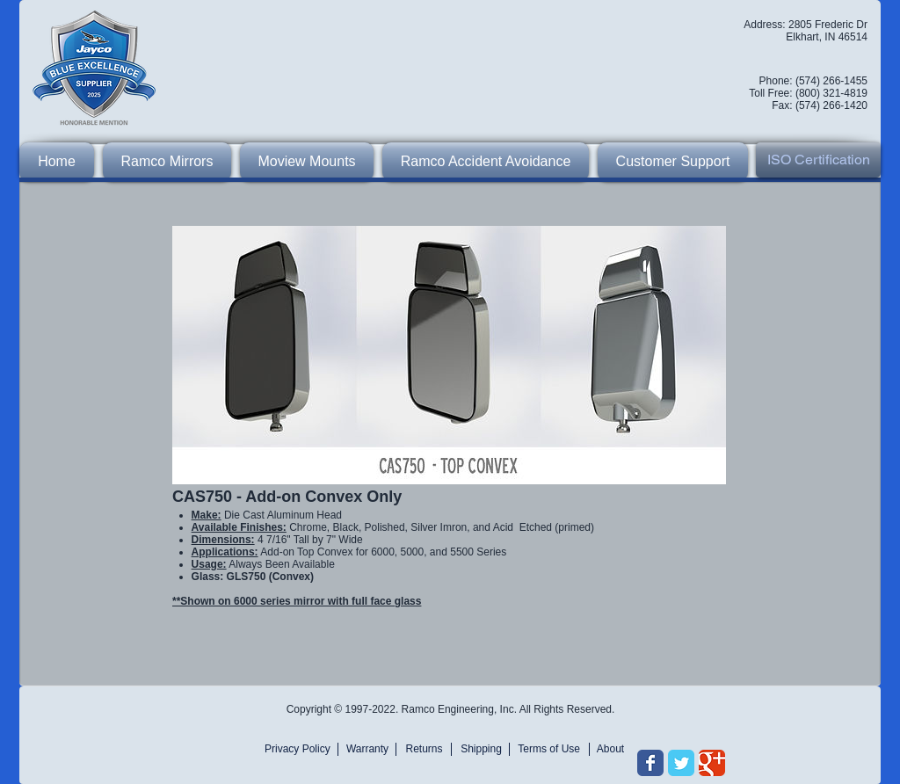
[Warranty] (367, 749)
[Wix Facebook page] (650, 763)
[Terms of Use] (546, 749)
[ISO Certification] (818, 160)
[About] (610, 749)
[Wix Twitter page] (681, 763)
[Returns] (424, 749)
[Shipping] (481, 749)
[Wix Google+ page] (712, 763)
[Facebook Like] (671, 699)
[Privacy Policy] (300, 749)
